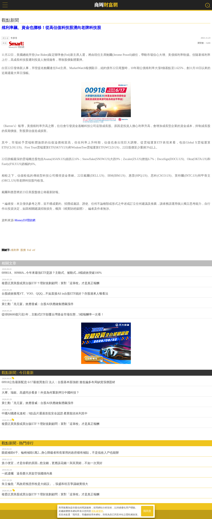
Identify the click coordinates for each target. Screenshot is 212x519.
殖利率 (15, 250)
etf (33, 250)
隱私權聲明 (97, 511)
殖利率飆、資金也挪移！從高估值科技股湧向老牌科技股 (51, 27)
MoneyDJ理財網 (25, 220)
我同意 (147, 511)
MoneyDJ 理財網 (16, 45)
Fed (29, 250)
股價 (23, 250)
